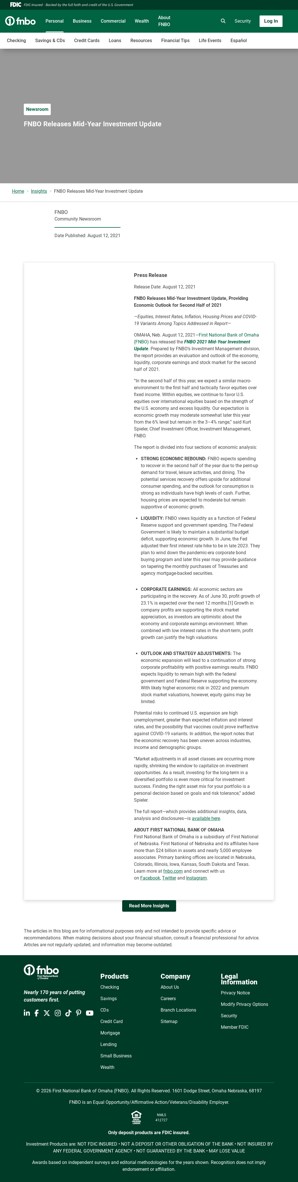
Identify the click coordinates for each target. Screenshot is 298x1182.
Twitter (169, 878)
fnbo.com (173, 871)
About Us (170, 987)
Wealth (142, 21)
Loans (115, 40)
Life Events (210, 40)
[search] (222, 21)
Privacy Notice (235, 993)
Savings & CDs (50, 40)
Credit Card (111, 1021)
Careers (168, 998)
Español (239, 40)
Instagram (196, 878)
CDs (104, 1010)
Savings (108, 998)
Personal (55, 21)
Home (18, 191)
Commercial (113, 21)
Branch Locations (178, 1010)
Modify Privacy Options (244, 1004)
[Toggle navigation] (252, 37)
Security (243, 21)
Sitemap (169, 1021)
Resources (141, 40)
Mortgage (110, 1033)
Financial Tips (175, 40)
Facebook (150, 878)
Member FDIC (234, 1027)
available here (206, 818)
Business (82, 21)
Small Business (116, 1056)
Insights (39, 191)
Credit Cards (87, 40)
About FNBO (164, 21)
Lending (108, 1044)
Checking (16, 40)
